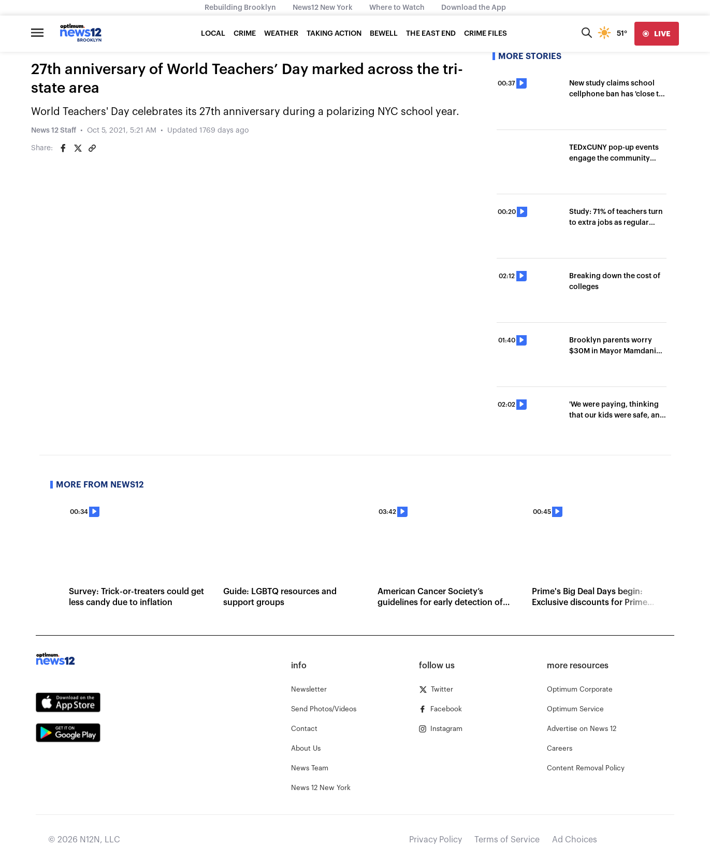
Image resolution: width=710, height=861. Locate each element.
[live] (656, 34)
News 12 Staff (53, 130)
